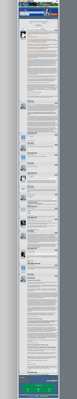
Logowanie (29, 394)
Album (53, 394)
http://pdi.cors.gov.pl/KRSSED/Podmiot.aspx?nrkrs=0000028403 (37, 49)
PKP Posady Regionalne (47, 88)
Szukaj (51, 394)
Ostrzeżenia (45, 394)
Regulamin (32, 394)
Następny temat (55, 17)
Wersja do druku (56, 379)
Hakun (23, 219)
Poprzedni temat (50, 17)
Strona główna (21, 17)
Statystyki (48, 394)
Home (23, 394)
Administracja (32, 17)
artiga (23, 134)
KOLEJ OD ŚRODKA (27, 17)
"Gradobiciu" (32, 104)
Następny (56, 18)
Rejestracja (26, 394)
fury (22, 194)
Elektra (23, 174)
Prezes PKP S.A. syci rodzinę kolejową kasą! (51, 19)
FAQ (35, 394)
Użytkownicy (41, 394)
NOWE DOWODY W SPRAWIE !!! (35, 94)
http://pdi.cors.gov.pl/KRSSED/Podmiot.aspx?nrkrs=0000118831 (37, 42)
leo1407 (23, 265)
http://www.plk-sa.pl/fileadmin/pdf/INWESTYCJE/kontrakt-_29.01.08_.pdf (38, 37)
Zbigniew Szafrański (53, 64)
